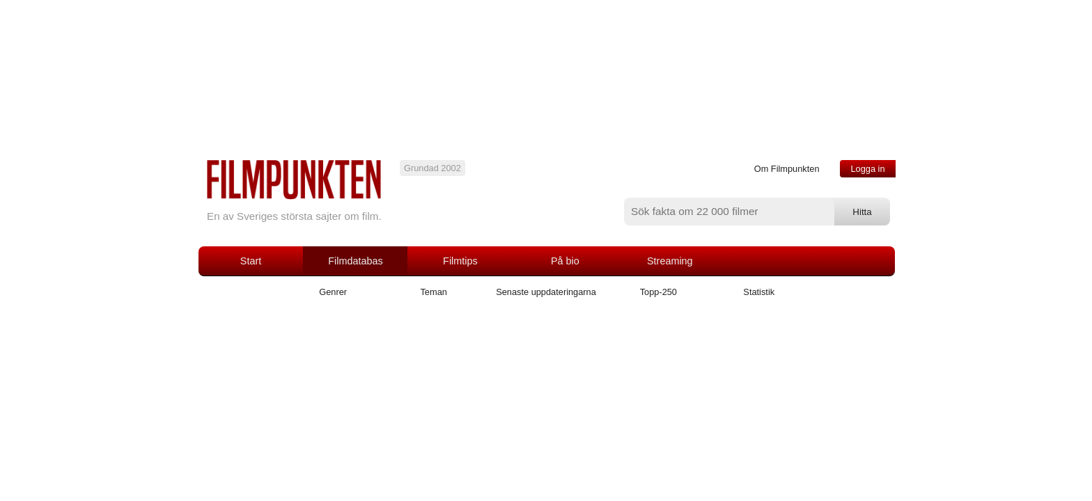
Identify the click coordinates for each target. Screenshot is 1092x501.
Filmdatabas (355, 261)
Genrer (333, 292)
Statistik (758, 292)
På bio (565, 261)
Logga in (867, 169)
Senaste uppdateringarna (546, 292)
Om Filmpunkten (787, 169)
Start (250, 261)
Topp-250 (658, 292)
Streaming (670, 261)
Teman (433, 292)
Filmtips (460, 261)
